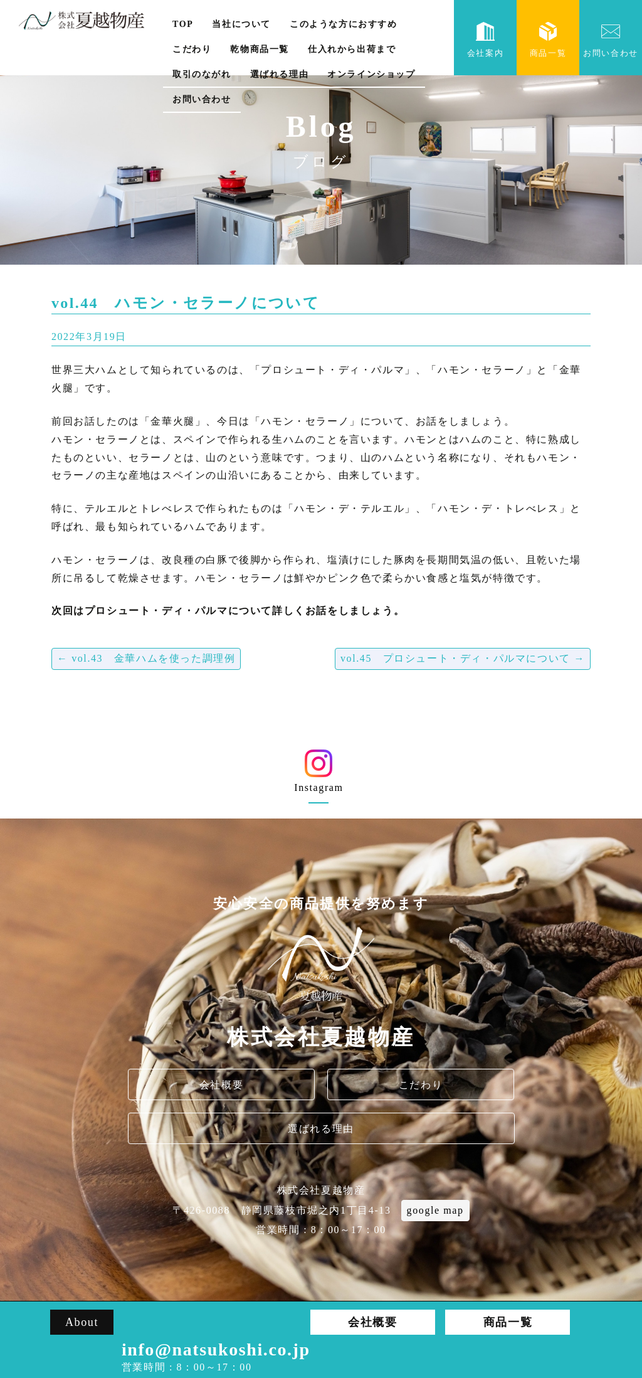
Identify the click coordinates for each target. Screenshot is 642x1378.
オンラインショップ (371, 74)
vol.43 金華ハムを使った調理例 (146, 658)
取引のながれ (201, 74)
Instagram (319, 775)
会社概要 (221, 1084)
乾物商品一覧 (259, 49)
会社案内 (485, 40)
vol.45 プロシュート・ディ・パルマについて (462, 658)
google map (435, 1210)
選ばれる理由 (279, 74)
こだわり (191, 49)
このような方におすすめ (343, 24)
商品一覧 (548, 40)
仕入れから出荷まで (352, 49)
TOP (182, 24)
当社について (241, 24)
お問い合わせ (201, 99)
